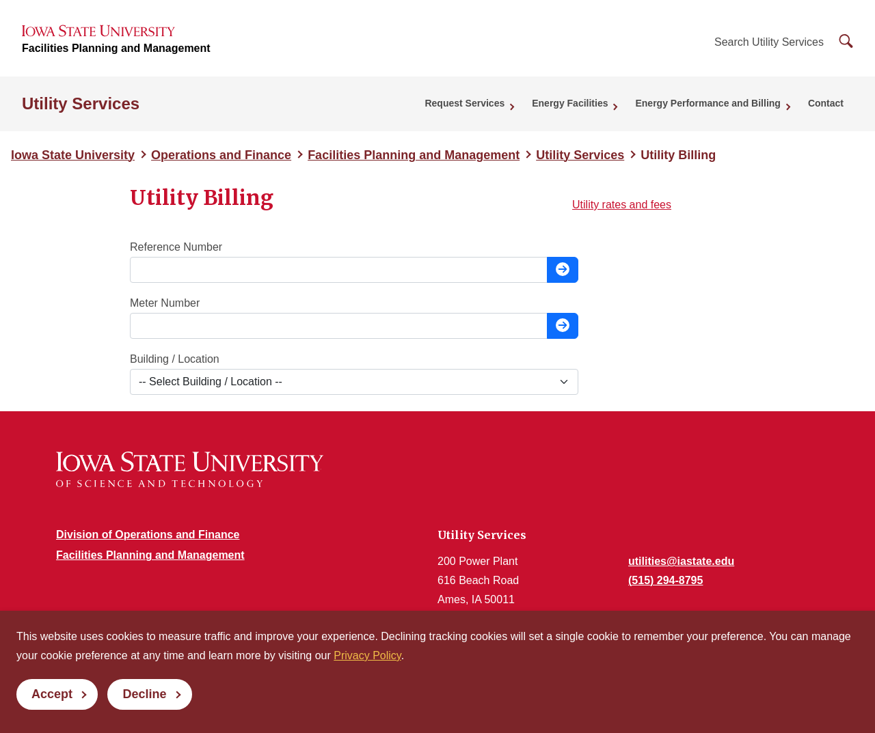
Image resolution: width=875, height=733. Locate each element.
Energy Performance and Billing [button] (707, 103)
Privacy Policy (367, 655)
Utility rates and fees (621, 204)
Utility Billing (678, 155)
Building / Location (174, 359)
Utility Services (80, 103)
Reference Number (176, 247)
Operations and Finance (221, 155)
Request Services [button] (464, 103)
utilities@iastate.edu (681, 561)
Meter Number (165, 303)
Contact (826, 103)
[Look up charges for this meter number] (562, 326)
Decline (144, 694)
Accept (51, 694)
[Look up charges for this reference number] (562, 270)
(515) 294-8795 (665, 580)
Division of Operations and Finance (147, 534)
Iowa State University (73, 155)
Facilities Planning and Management (116, 48)
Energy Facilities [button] (570, 103)
